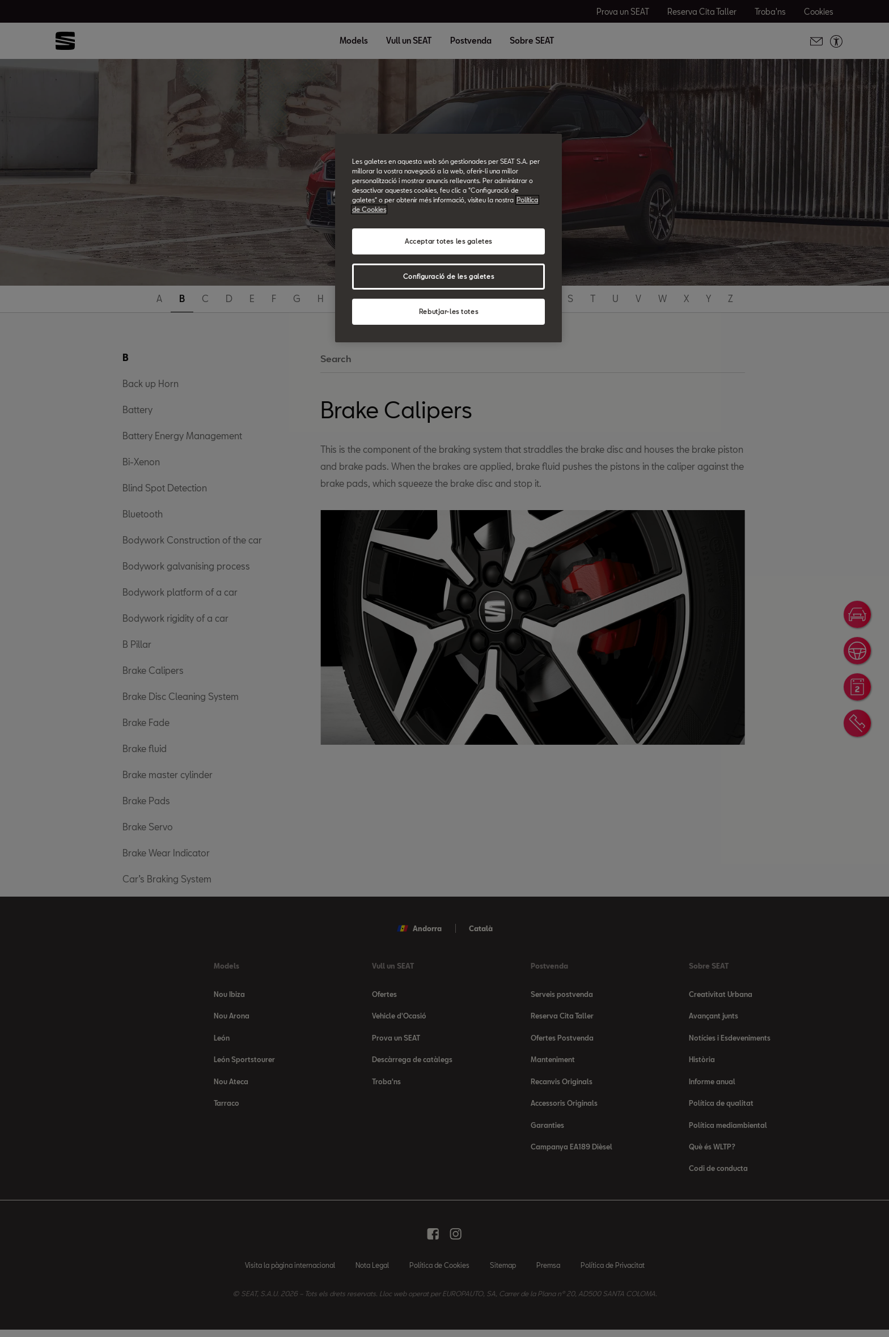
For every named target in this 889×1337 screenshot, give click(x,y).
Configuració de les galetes (448, 276)
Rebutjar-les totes (448, 311)
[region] (448, 238)
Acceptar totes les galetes (448, 241)
